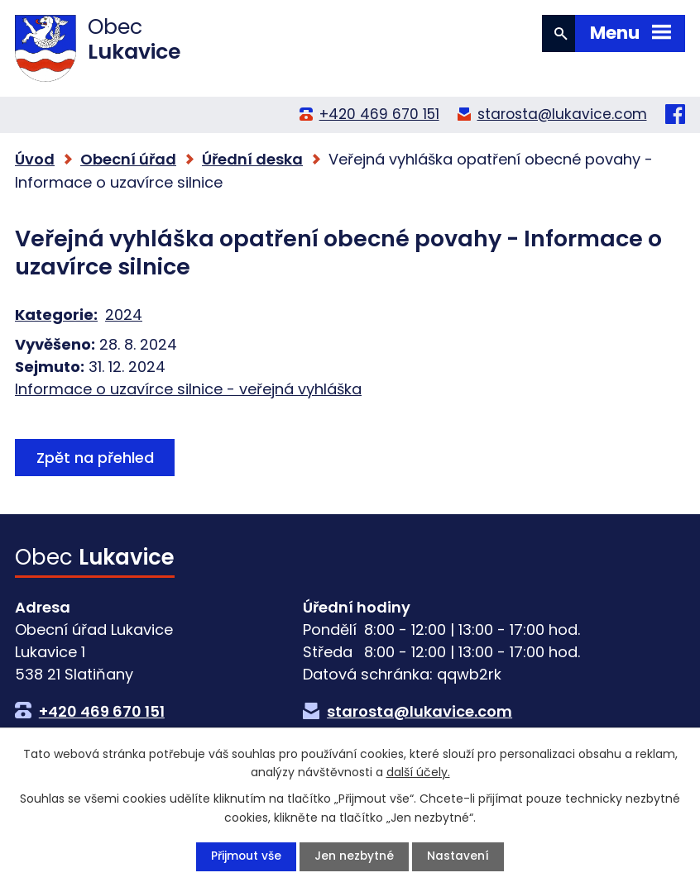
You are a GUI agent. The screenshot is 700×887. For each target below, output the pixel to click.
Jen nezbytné (354, 856)
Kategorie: (56, 314)
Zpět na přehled (96, 457)
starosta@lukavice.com (562, 114)
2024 (123, 314)
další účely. (418, 771)
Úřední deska (252, 159)
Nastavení (459, 856)
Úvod (35, 159)
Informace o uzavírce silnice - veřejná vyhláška (188, 389)
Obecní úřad (128, 159)
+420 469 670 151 (379, 114)
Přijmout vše (245, 856)
